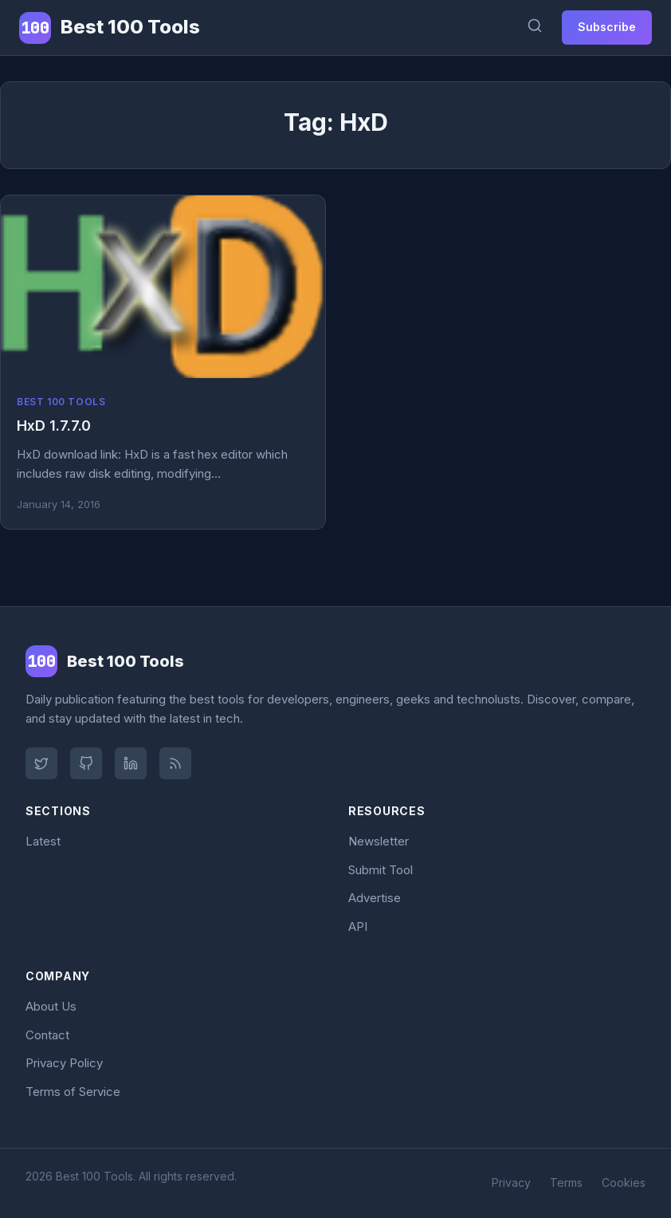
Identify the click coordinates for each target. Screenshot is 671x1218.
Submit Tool (380, 869)
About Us (51, 1006)
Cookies (623, 1182)
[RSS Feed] (175, 763)
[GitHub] (86, 763)
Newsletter (378, 841)
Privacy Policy (64, 1062)
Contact (47, 1035)
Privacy (511, 1182)
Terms (566, 1182)
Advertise (374, 897)
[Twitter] (41, 763)
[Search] (534, 27)
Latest (43, 841)
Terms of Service (73, 1091)
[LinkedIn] (131, 763)
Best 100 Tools (61, 402)
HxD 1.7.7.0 (54, 425)
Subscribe (607, 27)
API (357, 926)
